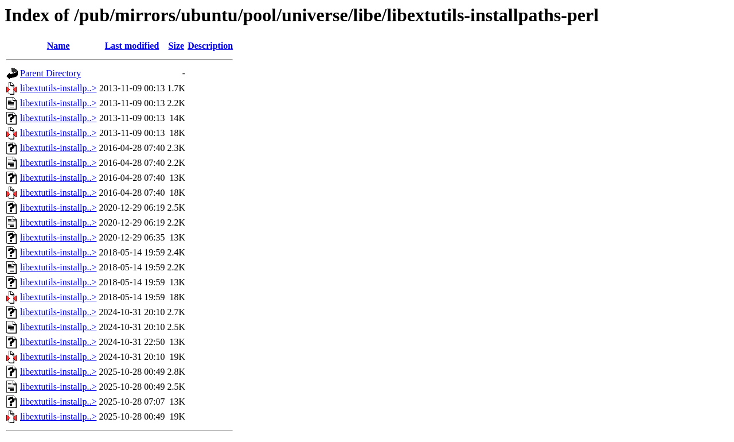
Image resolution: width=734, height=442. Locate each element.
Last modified (132, 46)
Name (58, 46)
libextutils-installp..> (58, 88)
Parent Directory (50, 73)
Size (177, 46)
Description (210, 46)
